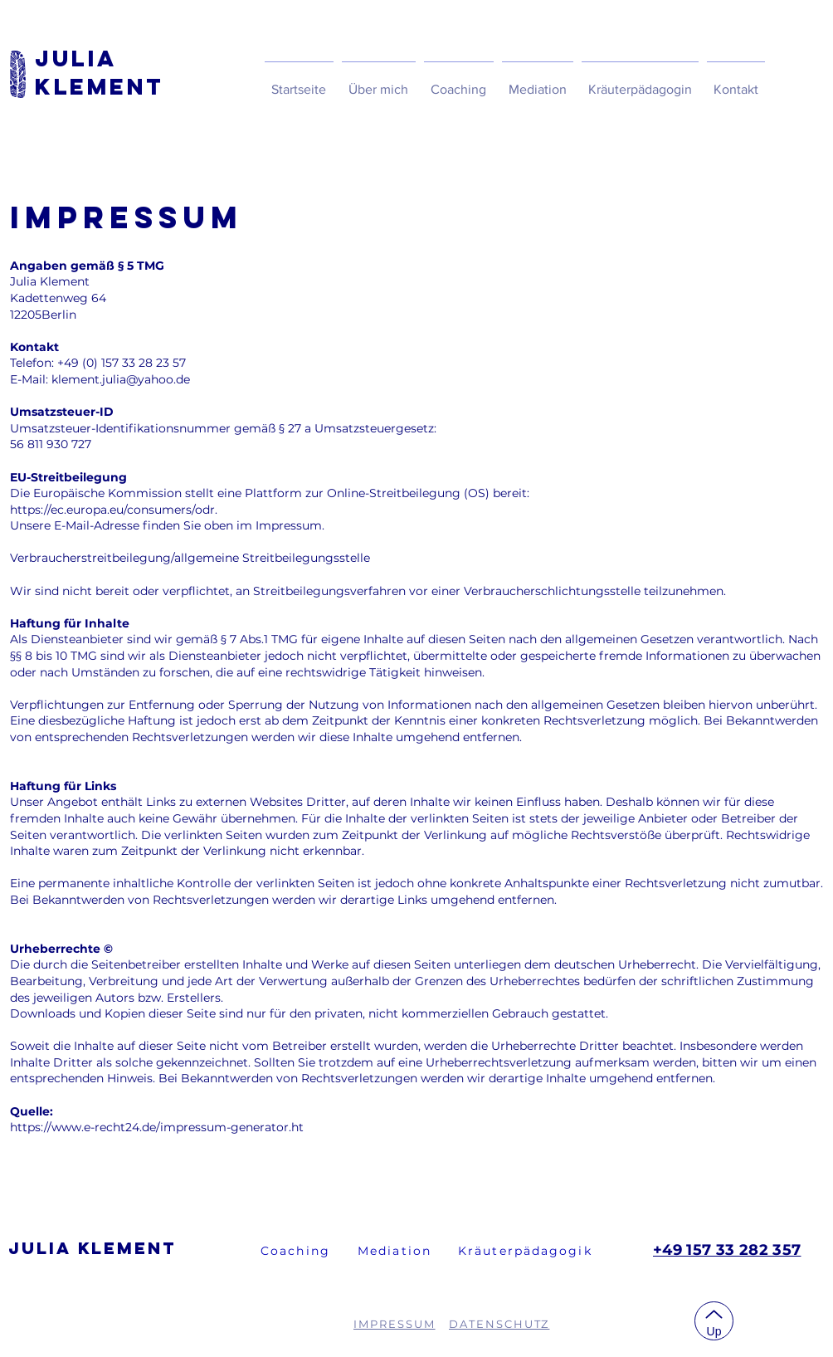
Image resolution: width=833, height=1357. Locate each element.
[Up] (713, 1320)
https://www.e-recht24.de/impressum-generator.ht (157, 1127)
